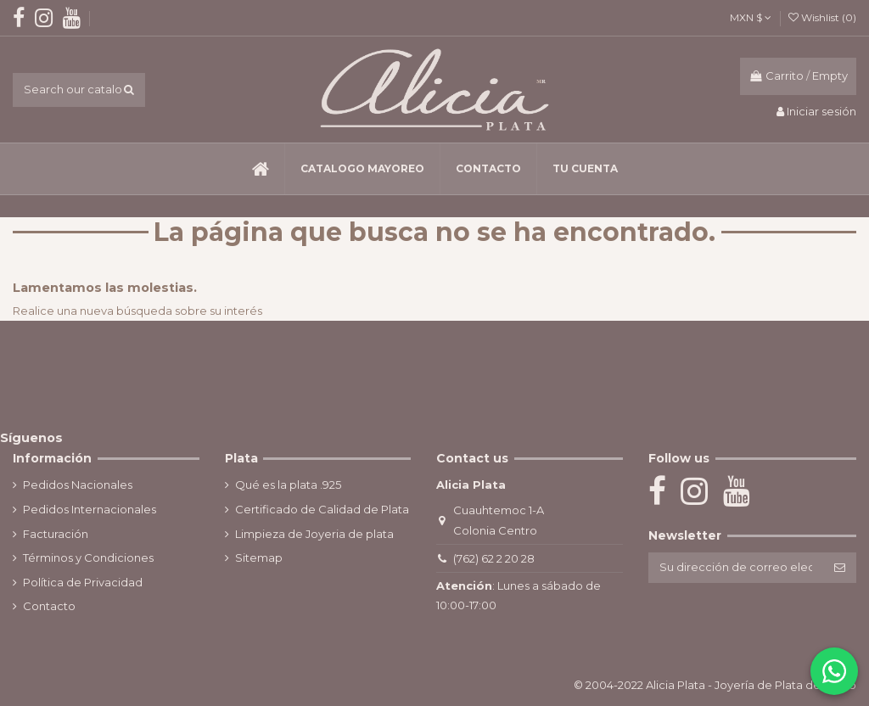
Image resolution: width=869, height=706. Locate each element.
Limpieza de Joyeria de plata (314, 534)
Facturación (55, 534)
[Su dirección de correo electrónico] (735, 567)
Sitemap (259, 557)
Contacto (49, 606)
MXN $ (750, 17)
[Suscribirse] (839, 567)
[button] (362, 168)
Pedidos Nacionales (77, 484)
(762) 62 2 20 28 (494, 558)
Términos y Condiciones (88, 557)
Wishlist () (822, 17)
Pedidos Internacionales (89, 509)
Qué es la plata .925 (288, 484)
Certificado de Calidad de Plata (322, 509)
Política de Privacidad (83, 582)
